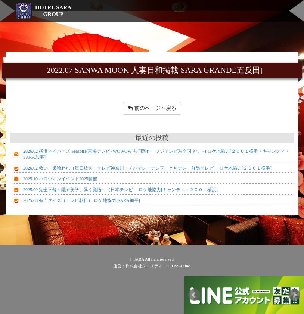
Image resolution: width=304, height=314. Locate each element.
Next (294, 295)
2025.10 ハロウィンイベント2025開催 (60, 178)
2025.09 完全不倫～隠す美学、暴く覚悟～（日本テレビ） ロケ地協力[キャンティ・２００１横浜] (120, 189)
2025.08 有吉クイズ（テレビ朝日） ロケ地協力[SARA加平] (81, 200)
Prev (194, 295)
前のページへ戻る (152, 108)
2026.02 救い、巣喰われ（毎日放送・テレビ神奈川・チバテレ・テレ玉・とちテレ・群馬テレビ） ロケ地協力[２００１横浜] (147, 168)
